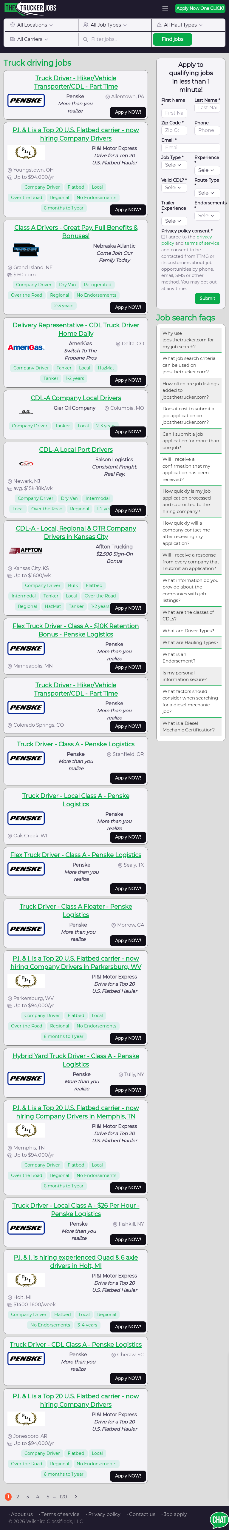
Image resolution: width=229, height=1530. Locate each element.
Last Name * (207, 100)
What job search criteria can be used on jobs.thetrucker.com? (189, 365)
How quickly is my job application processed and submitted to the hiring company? (187, 501)
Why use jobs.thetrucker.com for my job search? (188, 339)
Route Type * (206, 183)
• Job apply (174, 1514)
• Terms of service (59, 1514)
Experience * (206, 160)
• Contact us (140, 1514)
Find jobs (172, 39)
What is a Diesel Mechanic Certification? (189, 726)
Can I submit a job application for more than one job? (191, 440)
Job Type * (172, 157)
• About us (20, 1514)
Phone (201, 123)
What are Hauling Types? (191, 642)
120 (63, 1497)
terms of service (202, 243)
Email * (169, 140)
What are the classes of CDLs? (188, 615)
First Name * (173, 103)
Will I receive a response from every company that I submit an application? (191, 561)
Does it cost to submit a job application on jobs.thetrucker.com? (188, 415)
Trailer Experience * (173, 208)
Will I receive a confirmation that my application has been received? (186, 469)
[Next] (76, 1497)
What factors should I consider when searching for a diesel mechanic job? (190, 701)
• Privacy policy (103, 1514)
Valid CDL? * (174, 180)
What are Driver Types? (188, 631)
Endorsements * (210, 205)
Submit (207, 298)
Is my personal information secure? (185, 676)
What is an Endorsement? (179, 657)
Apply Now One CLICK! (200, 8)
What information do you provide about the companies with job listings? (191, 590)
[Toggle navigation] (165, 8)
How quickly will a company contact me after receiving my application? (186, 533)
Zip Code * (172, 123)
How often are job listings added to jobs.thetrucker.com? (191, 390)
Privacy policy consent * (187, 231)
